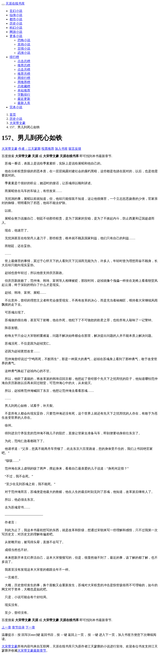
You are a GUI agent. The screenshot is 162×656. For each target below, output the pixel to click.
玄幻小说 (16, 11)
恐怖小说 (24, 40)
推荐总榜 (24, 65)
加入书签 (61, 148)
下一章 (30, 627)
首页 (13, 114)
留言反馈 (74, 148)
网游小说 (16, 31)
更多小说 (16, 36)
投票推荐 (47, 148)
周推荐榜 (24, 82)
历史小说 (16, 23)
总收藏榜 (24, 86)
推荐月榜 (24, 73)
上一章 (6, 627)
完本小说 (16, 107)
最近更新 (24, 98)
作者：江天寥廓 (29, 148)
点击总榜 (24, 61)
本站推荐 (24, 90)
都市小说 (16, 19)
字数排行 (24, 94)
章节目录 (18, 627)
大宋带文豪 (17, 123)
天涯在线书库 (15, 3)
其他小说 (24, 44)
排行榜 (14, 57)
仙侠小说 (16, 15)
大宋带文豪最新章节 (32, 650)
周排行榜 (24, 78)
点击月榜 (24, 69)
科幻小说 (16, 27)
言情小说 (24, 48)
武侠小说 (24, 52)
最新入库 (24, 103)
